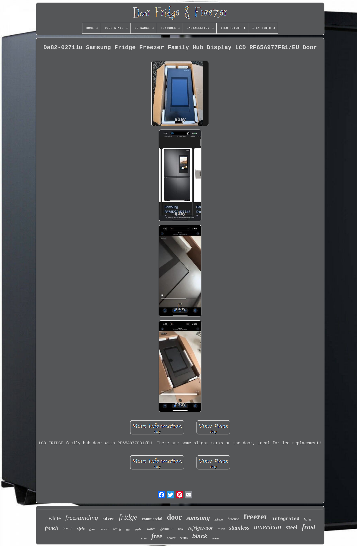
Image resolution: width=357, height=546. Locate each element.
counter (104, 529)
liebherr (218, 519)
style (81, 528)
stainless (239, 528)
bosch (67, 528)
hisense (233, 519)
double (215, 538)
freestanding (81, 517)
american (267, 527)
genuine (166, 528)
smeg (117, 528)
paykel (138, 529)
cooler (171, 538)
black (199, 536)
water (151, 529)
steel (291, 527)
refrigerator (200, 528)
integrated (285, 518)
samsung (198, 517)
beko (128, 529)
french (51, 528)
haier (308, 519)
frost (308, 527)
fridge (128, 517)
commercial (152, 519)
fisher (144, 538)
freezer (255, 516)
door (174, 517)
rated (221, 529)
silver (108, 518)
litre (181, 529)
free (156, 536)
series (184, 538)
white (55, 518)
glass (92, 529)
